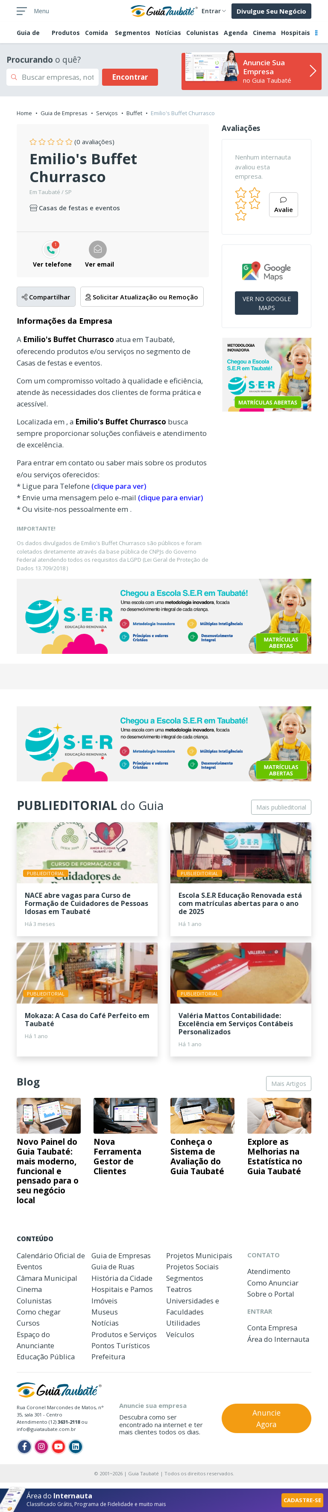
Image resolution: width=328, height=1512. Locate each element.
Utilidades (183, 1323)
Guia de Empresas (64, 113)
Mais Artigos (288, 1084)
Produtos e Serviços (124, 1334)
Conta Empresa (272, 1327)
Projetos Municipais (199, 1255)
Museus (104, 1312)
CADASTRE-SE (302, 1500)
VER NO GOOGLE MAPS (267, 303)
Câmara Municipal (47, 1278)
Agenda (236, 33)
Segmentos (132, 33)
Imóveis (104, 1301)
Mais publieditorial (281, 807)
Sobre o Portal (270, 1294)
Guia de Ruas (113, 1266)
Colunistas (202, 33)
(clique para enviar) (170, 497)
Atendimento (268, 1271)
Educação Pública (46, 1356)
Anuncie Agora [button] (266, 1418)
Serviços (107, 113)
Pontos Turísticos (120, 1345)
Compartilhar (46, 297)
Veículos (180, 1334)
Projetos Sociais (192, 1266)
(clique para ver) (118, 486)
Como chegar (39, 1312)
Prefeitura (108, 1356)
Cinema (264, 33)
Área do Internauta (278, 1339)
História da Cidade (121, 1278)
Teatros (179, 1289)
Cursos (28, 1323)
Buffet (134, 113)
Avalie (283, 205)
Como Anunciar (273, 1283)
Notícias (168, 33)
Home (24, 113)
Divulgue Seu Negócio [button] (271, 11)
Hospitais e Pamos (122, 1289)
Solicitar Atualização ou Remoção (141, 297)
